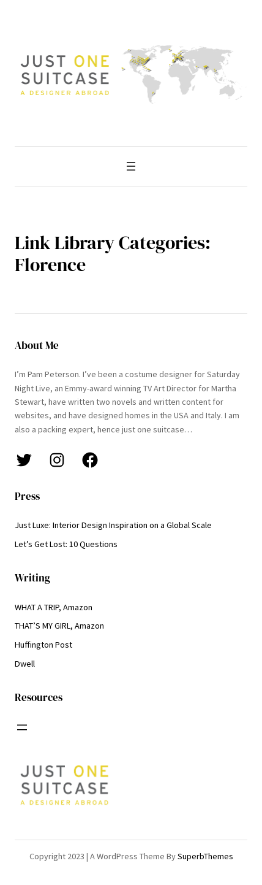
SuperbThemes (205, 856)
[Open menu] (131, 166)
